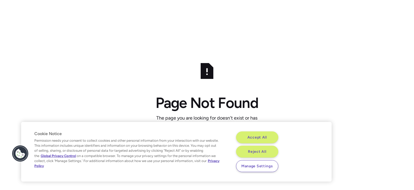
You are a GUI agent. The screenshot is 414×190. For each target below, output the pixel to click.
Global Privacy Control (58, 156)
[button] (20, 153)
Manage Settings (257, 166)
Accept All (257, 137)
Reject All (257, 151)
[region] (176, 152)
